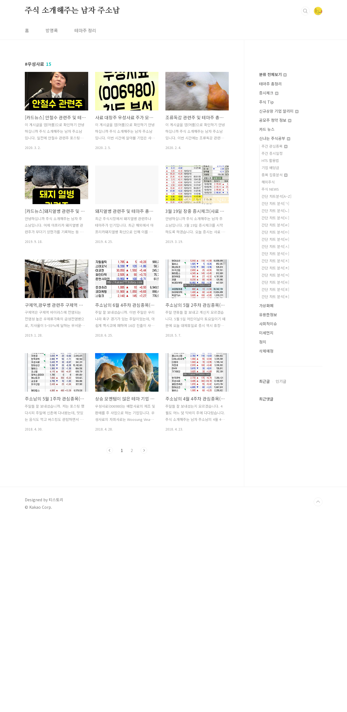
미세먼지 (266, 575)
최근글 (264, 623)
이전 (109, 527)
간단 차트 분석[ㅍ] (275, 531)
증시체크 (268, 335)
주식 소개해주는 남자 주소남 (72, 88)
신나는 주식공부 (274, 380)
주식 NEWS (270, 431)
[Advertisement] (165, 38)
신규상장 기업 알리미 (278, 353)
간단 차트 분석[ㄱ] (275, 445)
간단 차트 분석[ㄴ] (275, 453)
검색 (305, 88)
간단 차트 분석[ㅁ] (275, 474)
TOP (318, 693)
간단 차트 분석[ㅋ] (275, 517)
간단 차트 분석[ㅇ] (275, 496)
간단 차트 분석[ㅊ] (275, 510)
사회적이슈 (268, 566)
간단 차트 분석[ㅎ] (275, 539)
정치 (262, 584)
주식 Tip (266, 344)
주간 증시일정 (272, 395)
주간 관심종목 (274, 388)
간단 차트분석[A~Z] (276, 438)
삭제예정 (266, 593)
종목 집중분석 (274, 417)
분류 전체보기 (273, 317)
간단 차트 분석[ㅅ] (275, 488)
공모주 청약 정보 (275, 362)
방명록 (51, 107)
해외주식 (268, 424)
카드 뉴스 (267, 371)
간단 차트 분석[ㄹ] (275, 467)
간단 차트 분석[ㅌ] (275, 524)
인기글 (281, 623)
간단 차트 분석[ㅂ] (275, 481)
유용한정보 (268, 557)
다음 (144, 527)
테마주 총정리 (270, 326)
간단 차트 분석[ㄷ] (275, 460)
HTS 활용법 (270, 402)
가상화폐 (266, 548)
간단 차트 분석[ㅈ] (275, 503)
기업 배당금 (270, 410)
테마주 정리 (85, 107)
